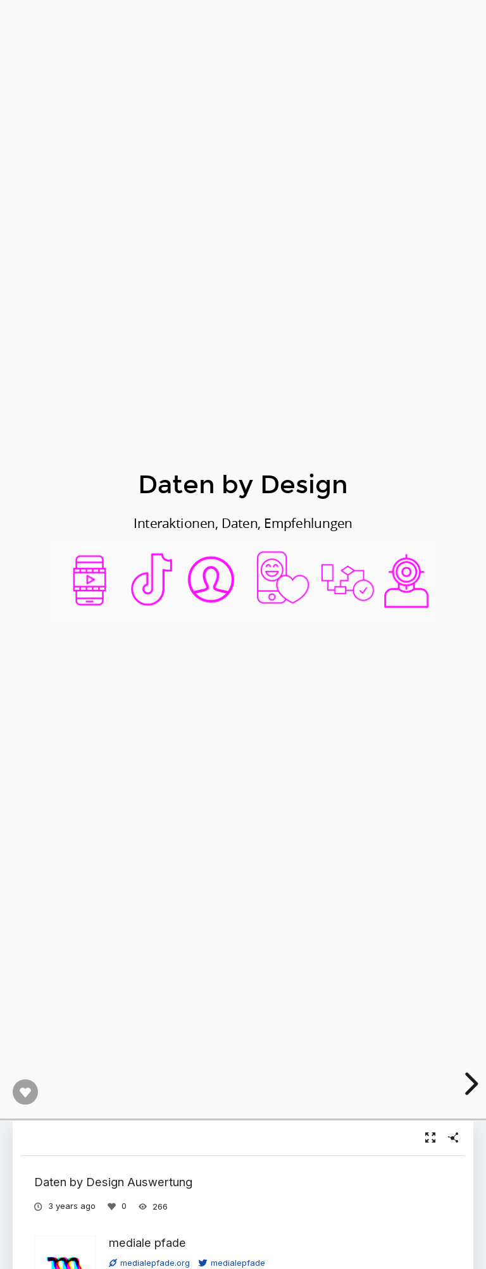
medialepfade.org (149, 1263)
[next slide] (469, 1083)
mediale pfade (147, 1242)
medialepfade (232, 1263)
